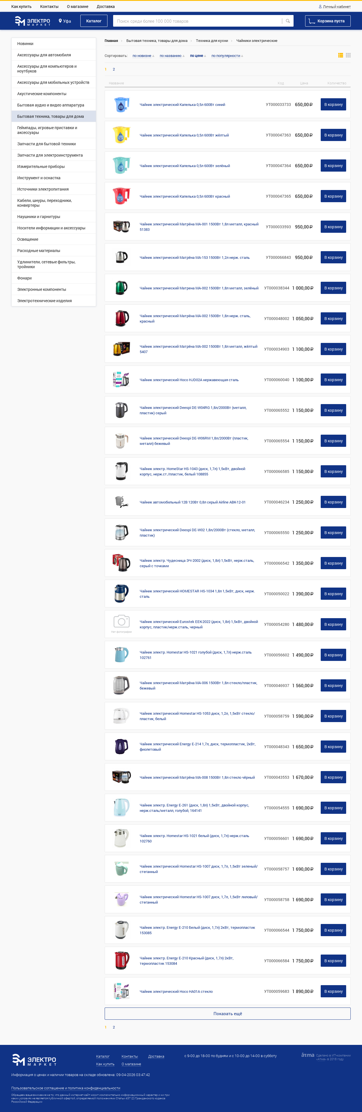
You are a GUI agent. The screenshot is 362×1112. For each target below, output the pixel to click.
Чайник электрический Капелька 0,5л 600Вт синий (182, 104)
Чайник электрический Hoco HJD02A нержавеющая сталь (189, 379)
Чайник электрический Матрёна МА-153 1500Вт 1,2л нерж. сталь (195, 257)
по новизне (142, 56)
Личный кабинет (337, 7)
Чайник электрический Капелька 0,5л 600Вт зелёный (185, 165)
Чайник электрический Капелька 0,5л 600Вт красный (185, 196)
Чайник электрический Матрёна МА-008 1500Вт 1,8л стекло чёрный (197, 777)
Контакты (49, 6)
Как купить (21, 6)
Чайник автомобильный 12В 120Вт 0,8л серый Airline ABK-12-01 (193, 502)
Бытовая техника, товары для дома (157, 40)
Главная (111, 40)
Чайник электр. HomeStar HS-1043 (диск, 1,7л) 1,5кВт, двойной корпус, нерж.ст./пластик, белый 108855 (192, 471)
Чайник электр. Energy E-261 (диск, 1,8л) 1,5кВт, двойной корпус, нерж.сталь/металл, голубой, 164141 (194, 807)
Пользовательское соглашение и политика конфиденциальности (65, 1087)
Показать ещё (228, 1013)
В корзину (333, 104)
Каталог (94, 21)
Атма (321, 1059)
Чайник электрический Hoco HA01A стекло (176, 991)
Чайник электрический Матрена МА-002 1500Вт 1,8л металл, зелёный (199, 288)
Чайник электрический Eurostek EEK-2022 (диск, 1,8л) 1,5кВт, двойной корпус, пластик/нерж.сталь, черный (199, 624)
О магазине (77, 6)
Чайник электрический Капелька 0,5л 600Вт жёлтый (184, 135)
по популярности (226, 56)
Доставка (106, 6)
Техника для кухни (212, 40)
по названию (171, 56)
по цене (196, 56)
